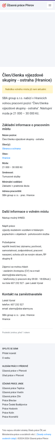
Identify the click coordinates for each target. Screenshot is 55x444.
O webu (6, 358)
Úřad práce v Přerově (13, 375)
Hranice (6, 158)
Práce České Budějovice (14, 404)
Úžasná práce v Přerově (14, 370)
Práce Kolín (8, 412)
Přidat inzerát (9, 353)
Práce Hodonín (10, 408)
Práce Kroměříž (10, 416)
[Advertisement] (27, 39)
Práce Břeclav (9, 400)
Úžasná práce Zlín (11, 396)
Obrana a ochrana (11, 148)
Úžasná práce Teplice (13, 388)
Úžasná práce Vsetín (12, 392)
